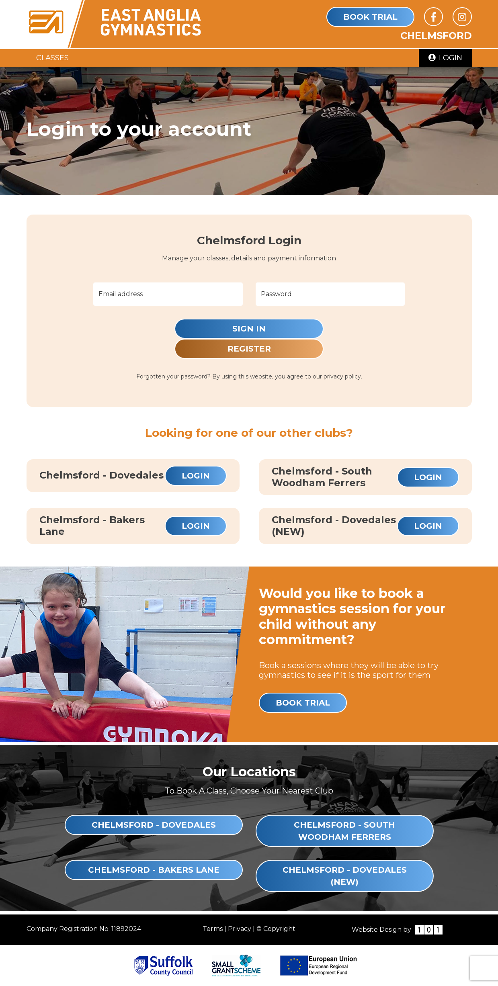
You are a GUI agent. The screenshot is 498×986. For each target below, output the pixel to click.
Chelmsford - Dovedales (154, 825)
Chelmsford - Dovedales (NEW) (345, 876)
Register (249, 349)
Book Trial (370, 17)
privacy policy (342, 376)
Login (445, 57)
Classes (52, 57)
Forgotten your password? (173, 376)
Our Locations (249, 771)
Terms (213, 929)
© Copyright (275, 929)
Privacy (239, 929)
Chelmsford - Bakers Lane (153, 870)
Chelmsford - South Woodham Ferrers (344, 831)
